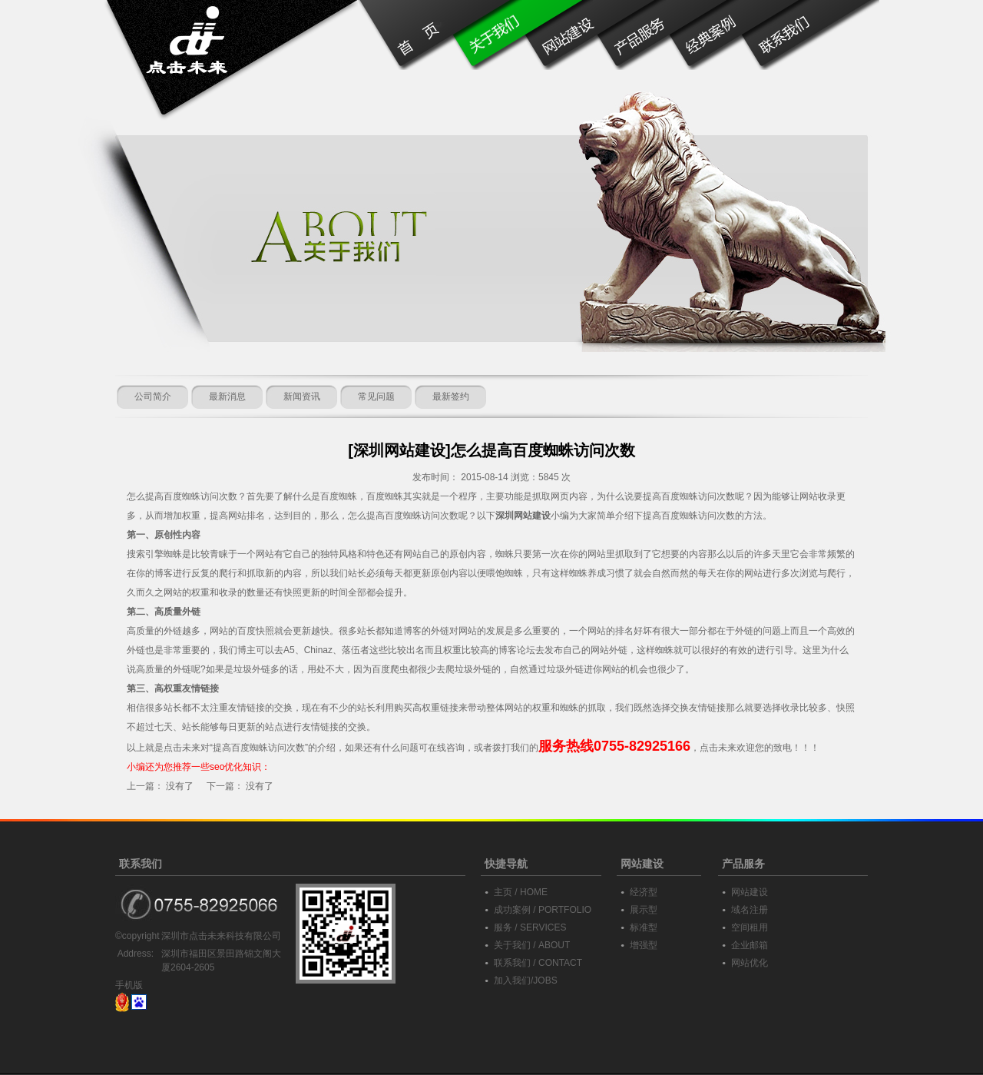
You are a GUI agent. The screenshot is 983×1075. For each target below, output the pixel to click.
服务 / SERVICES (530, 927)
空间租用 (749, 927)
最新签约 (450, 396)
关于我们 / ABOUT (532, 945)
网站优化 (749, 962)
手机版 (129, 985)
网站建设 (749, 892)
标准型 (643, 927)
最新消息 (227, 396)
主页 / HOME (521, 892)
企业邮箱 (749, 945)
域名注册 (749, 909)
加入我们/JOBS (526, 980)
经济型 (643, 892)
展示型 (643, 909)
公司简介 (152, 396)
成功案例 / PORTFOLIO (542, 909)
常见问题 (376, 396)
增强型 (643, 945)
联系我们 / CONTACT (538, 962)
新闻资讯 (301, 396)
